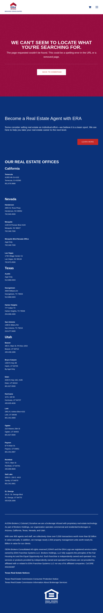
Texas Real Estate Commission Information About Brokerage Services (36, 582)
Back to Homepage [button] (52, 72)
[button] (97, 7)
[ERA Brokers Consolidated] (13, 7)
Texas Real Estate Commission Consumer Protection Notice (31, 579)
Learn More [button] (88, 142)
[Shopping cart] (88, 7)
